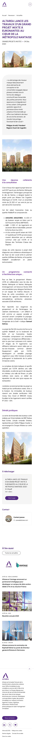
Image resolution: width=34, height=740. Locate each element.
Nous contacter (10, 718)
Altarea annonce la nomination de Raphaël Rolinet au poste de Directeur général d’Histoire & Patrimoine (16, 647)
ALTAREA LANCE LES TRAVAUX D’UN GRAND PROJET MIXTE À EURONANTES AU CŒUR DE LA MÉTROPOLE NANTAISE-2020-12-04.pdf (16, 484)
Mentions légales (6, 733)
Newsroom (11, 15)
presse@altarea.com (22, 520)
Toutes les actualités (11, 553)
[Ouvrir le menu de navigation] (30, 4)
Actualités (19, 15)
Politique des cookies (17, 730)
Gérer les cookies (6, 736)
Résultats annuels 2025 (10, 616)
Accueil (4, 15)
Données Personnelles (17, 733)
